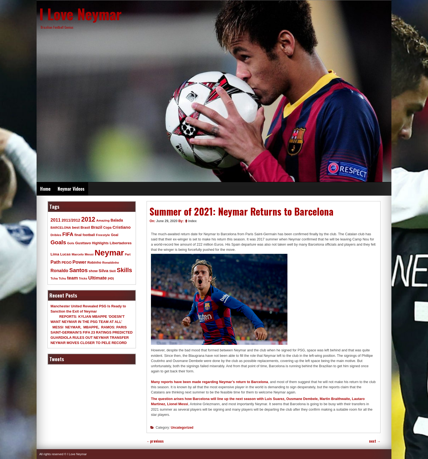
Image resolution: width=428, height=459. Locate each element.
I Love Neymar (80, 13)
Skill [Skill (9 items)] (112, 271)
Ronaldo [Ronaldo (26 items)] (59, 270)
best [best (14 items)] (75, 227)
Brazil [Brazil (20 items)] (96, 227)
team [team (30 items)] (72, 278)
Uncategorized (182, 427)
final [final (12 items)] (77, 235)
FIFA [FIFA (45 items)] (67, 234)
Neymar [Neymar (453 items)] (109, 252)
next (375, 441)
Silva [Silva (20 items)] (103, 270)
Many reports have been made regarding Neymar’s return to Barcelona (209, 382)
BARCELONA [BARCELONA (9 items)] (60, 227)
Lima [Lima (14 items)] (54, 254)
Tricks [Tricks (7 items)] (83, 278)
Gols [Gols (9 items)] (70, 243)
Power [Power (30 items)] (80, 262)
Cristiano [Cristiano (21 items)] (121, 227)
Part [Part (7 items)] (128, 254)
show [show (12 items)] (93, 271)
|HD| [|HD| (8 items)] (111, 278)
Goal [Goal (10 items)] (114, 235)
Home (45, 189)
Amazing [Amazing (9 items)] (103, 220)
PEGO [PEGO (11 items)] (67, 262)
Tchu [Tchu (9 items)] (62, 278)
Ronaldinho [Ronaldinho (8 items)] (110, 262)
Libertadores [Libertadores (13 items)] (121, 243)
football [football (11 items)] (88, 235)
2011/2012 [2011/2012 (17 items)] (70, 220)
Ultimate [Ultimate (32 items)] (97, 278)
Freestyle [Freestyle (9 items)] (103, 235)
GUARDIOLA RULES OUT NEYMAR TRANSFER (89, 338)
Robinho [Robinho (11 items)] (94, 262)
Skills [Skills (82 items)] (124, 270)
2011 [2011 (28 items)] (55, 220)
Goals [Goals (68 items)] (58, 242)
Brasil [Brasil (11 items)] (85, 227)
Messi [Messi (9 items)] (89, 254)
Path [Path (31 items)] (55, 262)
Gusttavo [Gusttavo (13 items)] (83, 243)
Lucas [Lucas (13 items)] (65, 254)
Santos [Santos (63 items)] (78, 270)
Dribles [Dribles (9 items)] (55, 235)
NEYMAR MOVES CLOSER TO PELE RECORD (88, 343)
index (192, 221)
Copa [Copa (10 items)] (107, 227)
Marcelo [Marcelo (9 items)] (78, 254)
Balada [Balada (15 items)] (117, 220)
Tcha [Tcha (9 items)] (54, 278)
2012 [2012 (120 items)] (88, 219)
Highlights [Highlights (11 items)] (100, 243)
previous (155, 441)
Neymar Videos (71, 189)
